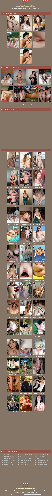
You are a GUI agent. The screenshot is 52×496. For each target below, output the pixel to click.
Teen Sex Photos (41, 468)
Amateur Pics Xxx (42, 462)
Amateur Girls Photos (26, 458)
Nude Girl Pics (24, 464)
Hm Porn (39, 476)
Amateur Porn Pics (26, 474)
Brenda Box (7, 466)
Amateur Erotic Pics (8, 456)
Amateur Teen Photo (42, 460)
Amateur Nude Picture (26, 454)
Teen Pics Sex (41, 466)
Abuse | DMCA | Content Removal (32, 494)
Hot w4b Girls (7, 454)
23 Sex (38, 458)
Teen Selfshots (39, 336)
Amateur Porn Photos (10, 468)
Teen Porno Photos (9, 470)
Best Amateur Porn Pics (43, 470)
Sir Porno (22, 456)
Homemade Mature (42, 464)
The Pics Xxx (40, 478)
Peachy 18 (40, 474)
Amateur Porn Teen (9, 464)
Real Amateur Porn (9, 472)
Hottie (5, 480)
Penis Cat (23, 462)
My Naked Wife (25, 478)
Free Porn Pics (41, 472)
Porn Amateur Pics (26, 466)
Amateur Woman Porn (26, 468)
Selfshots (23, 476)
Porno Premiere (8, 478)
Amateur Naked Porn (9, 476)
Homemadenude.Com (26, 470)
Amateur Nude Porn (26, 472)
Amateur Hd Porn (8, 474)
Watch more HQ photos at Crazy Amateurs (26, 104)
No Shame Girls (8, 462)
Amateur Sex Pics (41, 456)
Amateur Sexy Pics (26, 460)
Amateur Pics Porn (8, 458)
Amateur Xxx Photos (42, 454)
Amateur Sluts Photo (9, 460)
